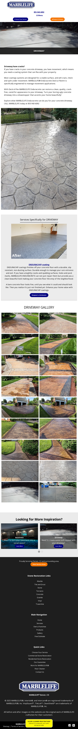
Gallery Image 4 (58, 344)
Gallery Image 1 (20, 323)
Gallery (39, 633)
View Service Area (39, 564)
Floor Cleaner (40, 669)
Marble (40, 581)
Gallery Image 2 (58, 323)
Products (39, 630)
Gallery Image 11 (20, 428)
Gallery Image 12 (58, 428)
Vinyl (40, 601)
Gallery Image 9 (20, 407)
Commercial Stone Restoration (39, 656)
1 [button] (39, 552)
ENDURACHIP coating (39, 264)
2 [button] (42, 552)
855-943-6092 (39, 12)
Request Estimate (57, 19)
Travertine (40, 604)
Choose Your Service (20, 19)
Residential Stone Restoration (39, 659)
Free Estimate (40, 636)
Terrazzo (39, 591)
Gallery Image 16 (58, 471)
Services (40, 623)
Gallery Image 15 (20, 471)
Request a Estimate (39, 295)
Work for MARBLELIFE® (40, 665)
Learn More (19, 546)
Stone (40, 588)
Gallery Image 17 (20, 492)
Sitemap (6, 726)
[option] (19, 536)
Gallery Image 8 (58, 386)
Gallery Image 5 (20, 365)
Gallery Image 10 (58, 407)
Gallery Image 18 (58, 492)
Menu (39, 15)
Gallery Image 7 (20, 386)
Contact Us (40, 672)
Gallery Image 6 (58, 365)
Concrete (39, 594)
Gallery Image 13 (20, 450)
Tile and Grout (39, 584)
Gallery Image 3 (20, 344)
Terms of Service (17, 726)
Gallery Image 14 (58, 450)
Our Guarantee (40, 662)
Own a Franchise (40, 626)
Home (39, 620)
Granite (40, 597)
